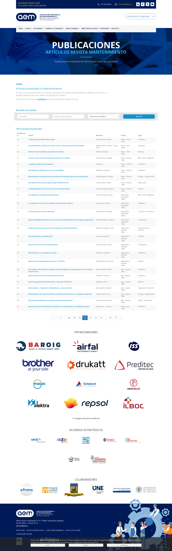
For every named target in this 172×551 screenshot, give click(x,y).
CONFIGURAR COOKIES (24, 534)
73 (95, 317)
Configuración (124, 545)
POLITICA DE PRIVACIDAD (35, 530)
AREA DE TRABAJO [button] (73, 28)
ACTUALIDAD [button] (38, 28)
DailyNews (42, 99)
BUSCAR (139, 116)
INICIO (21, 28)
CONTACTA (115, 28)
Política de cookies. (106, 542)
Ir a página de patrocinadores (86, 418)
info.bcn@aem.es (123, 4)
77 (115, 317)
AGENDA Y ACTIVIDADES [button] (55, 28)
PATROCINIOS (104, 28)
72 (90, 317)
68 (69, 317)
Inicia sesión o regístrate (140, 16)
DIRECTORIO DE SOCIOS (89, 28)
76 (110, 317)
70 (80, 317)
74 (101, 317)
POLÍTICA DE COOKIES (72, 530)
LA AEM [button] (28, 28)
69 (74, 317)
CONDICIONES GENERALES (55, 530)
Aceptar (48, 545)
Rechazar (86, 545)
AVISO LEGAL (20, 530)
